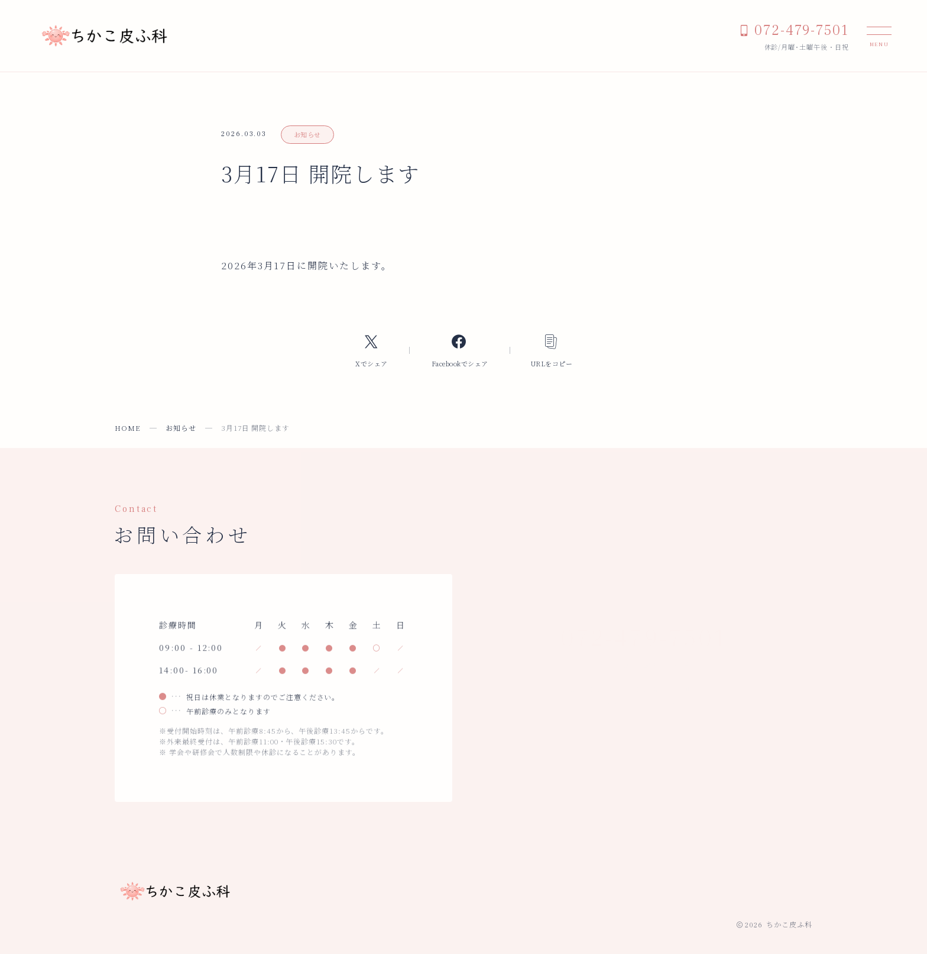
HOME (128, 428)
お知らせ (307, 134)
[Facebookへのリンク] (459, 350)
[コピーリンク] (551, 350)
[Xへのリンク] (371, 350)
